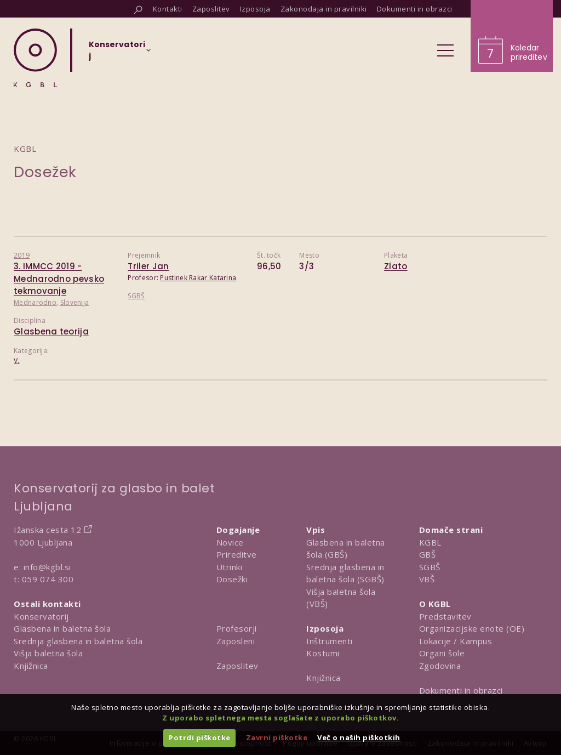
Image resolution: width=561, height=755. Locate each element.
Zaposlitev (237, 665)
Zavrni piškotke (277, 737)
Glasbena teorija (51, 331)
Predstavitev (445, 616)
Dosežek (45, 172)
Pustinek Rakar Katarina (198, 277)
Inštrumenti (329, 640)
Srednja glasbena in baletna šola (78, 640)
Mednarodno (35, 302)
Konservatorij (41, 616)
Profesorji (236, 628)
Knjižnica (31, 665)
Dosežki (232, 579)
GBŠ (427, 554)
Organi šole (442, 653)
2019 (22, 255)
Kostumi (323, 653)
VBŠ (427, 579)
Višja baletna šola (48, 653)
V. (17, 360)
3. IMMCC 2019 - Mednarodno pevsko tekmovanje (59, 278)
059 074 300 (48, 579)
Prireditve (236, 554)
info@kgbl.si (47, 566)
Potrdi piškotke (200, 737)
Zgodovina (440, 665)
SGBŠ (136, 295)
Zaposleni (235, 640)
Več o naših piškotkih (358, 737)
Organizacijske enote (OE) (472, 628)
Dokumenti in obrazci (461, 690)
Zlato (396, 266)
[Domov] (35, 58)
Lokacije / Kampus (456, 640)
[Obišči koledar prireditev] (512, 36)
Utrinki (229, 566)
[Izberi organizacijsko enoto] (117, 54)
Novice (230, 542)
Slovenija (74, 302)
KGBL (430, 542)
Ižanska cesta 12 (47, 529)
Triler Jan (148, 266)
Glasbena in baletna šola (62, 628)
